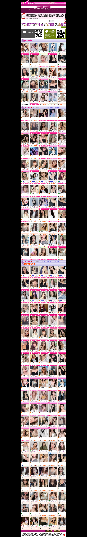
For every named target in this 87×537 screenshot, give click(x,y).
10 (50, 107)
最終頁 (57, 107)
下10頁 (55, 107)
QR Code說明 (63, 27)
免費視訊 (28, 51)
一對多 (56, 219)
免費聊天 (46, 51)
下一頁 (52, 107)
